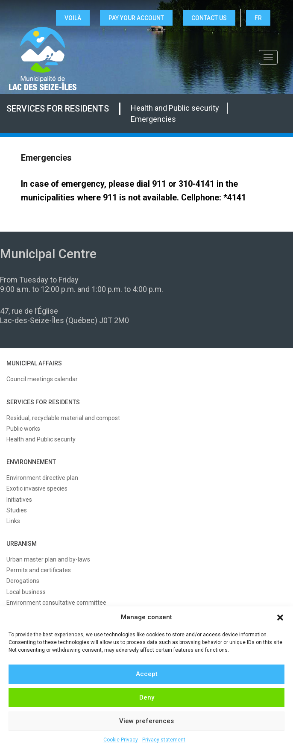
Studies (16, 510)
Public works (23, 428)
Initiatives (19, 499)
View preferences (146, 721)
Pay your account (136, 18)
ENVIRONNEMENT (31, 462)
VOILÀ (72, 18)
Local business (26, 591)
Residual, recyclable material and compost (63, 418)
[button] (280, 617)
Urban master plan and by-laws (48, 559)
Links (13, 521)
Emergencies (153, 119)
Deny (146, 697)
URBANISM (21, 543)
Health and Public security (175, 107)
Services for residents (57, 108)
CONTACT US (209, 18)
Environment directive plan (42, 477)
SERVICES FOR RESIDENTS (43, 402)
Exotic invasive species (36, 488)
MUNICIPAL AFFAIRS (34, 363)
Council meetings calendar (42, 379)
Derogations (22, 580)
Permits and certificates (38, 570)
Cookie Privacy (120, 740)
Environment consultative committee (56, 602)
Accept (147, 674)
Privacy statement (163, 740)
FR (258, 18)
